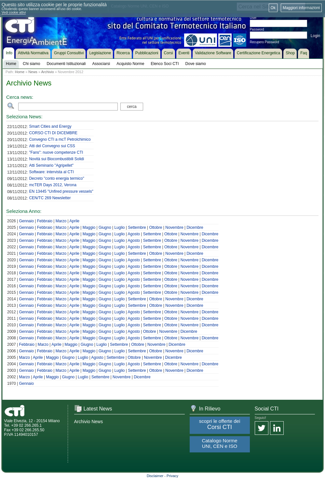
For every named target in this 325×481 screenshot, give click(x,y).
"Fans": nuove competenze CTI (56, 152)
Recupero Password (264, 42)
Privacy (172, 476)
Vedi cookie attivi (14, 12)
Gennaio (26, 221)
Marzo (61, 221)
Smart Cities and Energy (50, 126)
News (32, 72)
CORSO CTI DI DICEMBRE (53, 133)
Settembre (137, 227)
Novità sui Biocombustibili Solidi (56, 159)
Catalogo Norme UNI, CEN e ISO (219, 443)
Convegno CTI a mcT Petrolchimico (59, 139)
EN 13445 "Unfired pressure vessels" (61, 191)
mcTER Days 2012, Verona (52, 185)
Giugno (105, 227)
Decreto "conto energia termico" (56, 178)
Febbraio (44, 221)
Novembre (174, 227)
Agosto (134, 234)
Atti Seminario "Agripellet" (51, 165)
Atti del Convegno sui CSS (52, 146)
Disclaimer (155, 476)
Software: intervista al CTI (51, 172)
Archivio (47, 72)
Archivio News (88, 421)
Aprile (74, 221)
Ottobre (155, 227)
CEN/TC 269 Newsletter (50, 198)
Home (19, 72)
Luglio (119, 227)
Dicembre (194, 227)
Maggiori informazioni (301, 8)
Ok (273, 8)
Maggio (89, 227)
